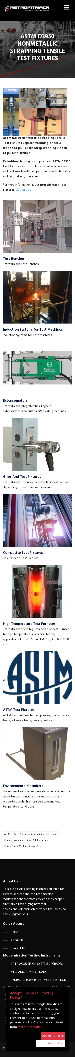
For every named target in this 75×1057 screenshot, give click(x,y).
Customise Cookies (50, 1043)
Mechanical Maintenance (29, 972)
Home (14, 932)
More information (30, 1027)
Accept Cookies (53, 1036)
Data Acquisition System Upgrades (37, 964)
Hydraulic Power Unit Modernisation (38, 980)
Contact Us (23, 190)
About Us (17, 940)
